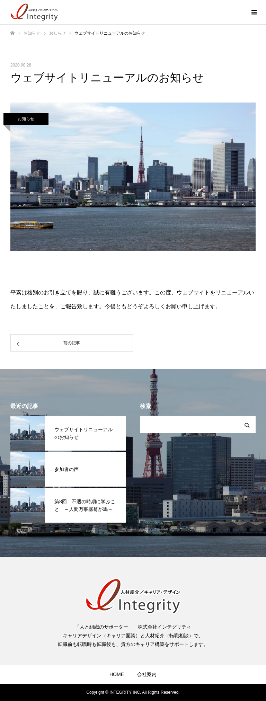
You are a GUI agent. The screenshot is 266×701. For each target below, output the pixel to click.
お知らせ (26, 118)
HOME (116, 674)
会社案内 (147, 674)
